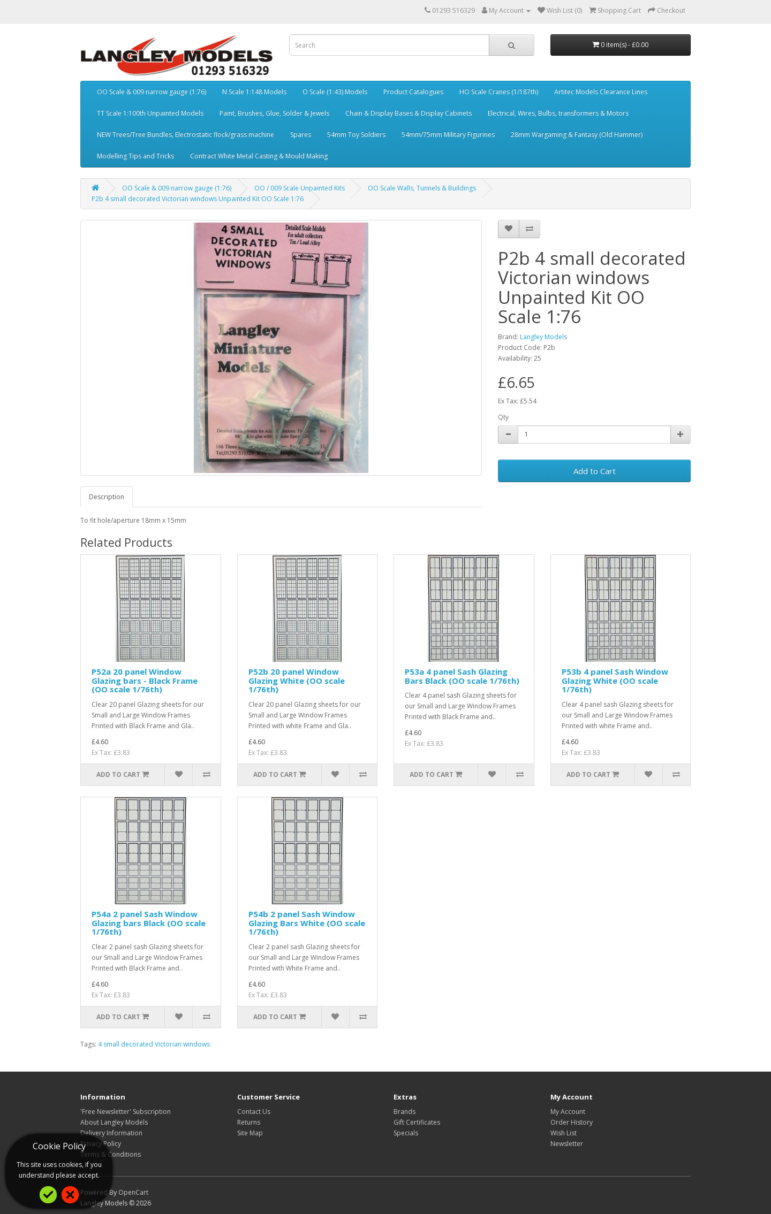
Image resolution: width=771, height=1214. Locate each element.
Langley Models (543, 336)
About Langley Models (114, 1122)
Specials (406, 1132)
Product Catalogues (413, 91)
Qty (503, 417)
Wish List (563, 1132)
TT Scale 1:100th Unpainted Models (150, 113)
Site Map (250, 1132)
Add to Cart (594, 470)
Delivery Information (111, 1132)
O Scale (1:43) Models (335, 91)
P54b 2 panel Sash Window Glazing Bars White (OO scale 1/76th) (306, 922)
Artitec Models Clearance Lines (600, 91)
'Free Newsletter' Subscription (125, 1111)
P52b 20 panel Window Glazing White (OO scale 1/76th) (296, 680)
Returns (248, 1122)
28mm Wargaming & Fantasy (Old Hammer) (576, 134)
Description (106, 496)
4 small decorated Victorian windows (154, 1044)
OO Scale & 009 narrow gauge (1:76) (151, 91)
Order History (571, 1122)
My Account (567, 1111)
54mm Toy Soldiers (356, 134)
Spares (300, 134)
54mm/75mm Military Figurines (448, 134)
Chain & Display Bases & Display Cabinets (408, 113)
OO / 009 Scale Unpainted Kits (299, 188)
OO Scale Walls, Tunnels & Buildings (422, 188)
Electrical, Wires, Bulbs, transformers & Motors (558, 113)
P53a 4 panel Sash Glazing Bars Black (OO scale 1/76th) (462, 676)
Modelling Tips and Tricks (135, 156)
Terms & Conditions (110, 1154)
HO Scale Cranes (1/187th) (498, 91)
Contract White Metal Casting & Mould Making (259, 156)
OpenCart (133, 1192)
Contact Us (253, 1111)
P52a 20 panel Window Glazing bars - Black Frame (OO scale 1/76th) (145, 680)
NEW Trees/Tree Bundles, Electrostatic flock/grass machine (185, 134)
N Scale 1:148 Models (254, 91)
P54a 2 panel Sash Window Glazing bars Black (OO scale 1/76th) (149, 922)
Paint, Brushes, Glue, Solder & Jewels (274, 113)
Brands (404, 1111)
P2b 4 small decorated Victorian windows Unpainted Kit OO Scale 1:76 (198, 198)
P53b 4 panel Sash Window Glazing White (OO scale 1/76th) (615, 680)
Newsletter (566, 1143)
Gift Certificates (417, 1122)
